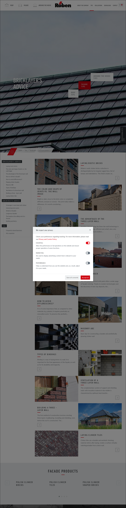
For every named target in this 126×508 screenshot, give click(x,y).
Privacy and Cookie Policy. (48, 239)
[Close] (90, 230)
